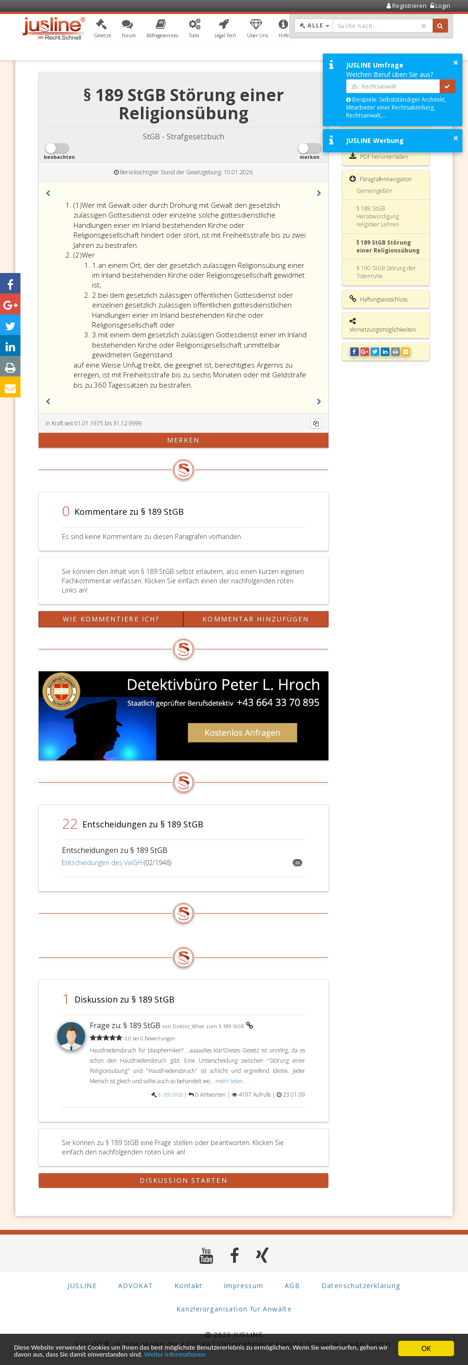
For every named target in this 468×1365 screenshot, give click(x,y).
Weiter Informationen (275, 1354)
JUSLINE (82, 1285)
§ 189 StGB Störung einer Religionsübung (388, 246)
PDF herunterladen (378, 156)
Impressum (244, 1285)
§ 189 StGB (170, 1095)
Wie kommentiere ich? (111, 618)
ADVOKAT (136, 1285)
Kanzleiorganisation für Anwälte (234, 1308)
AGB (292, 1285)
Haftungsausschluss (378, 299)
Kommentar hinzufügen (255, 618)
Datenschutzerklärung (361, 1285)
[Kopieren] (315, 423)
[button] (102, 29)
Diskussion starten (183, 1180)
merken (183, 440)
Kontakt (188, 1285)
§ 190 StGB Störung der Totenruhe (386, 272)
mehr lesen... (231, 1081)
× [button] (455, 62)
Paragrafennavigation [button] (380, 179)
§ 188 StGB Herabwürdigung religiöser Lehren (377, 216)
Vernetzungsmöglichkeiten (382, 325)
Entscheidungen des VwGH (102, 862)
